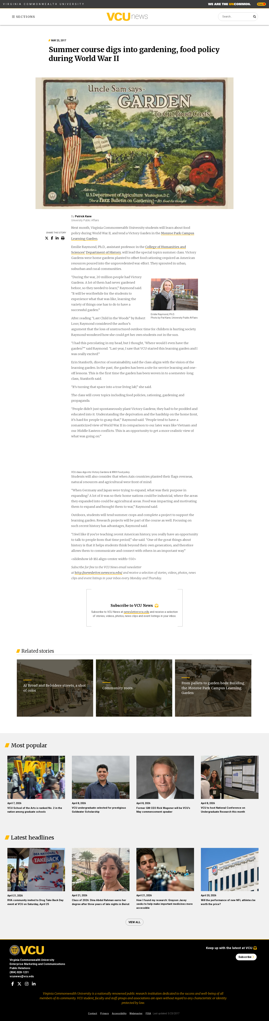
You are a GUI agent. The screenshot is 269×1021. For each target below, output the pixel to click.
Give (261, 4)
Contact (92, 1013)
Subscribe (246, 957)
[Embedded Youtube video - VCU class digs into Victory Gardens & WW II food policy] (97, 454)
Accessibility (119, 1013)
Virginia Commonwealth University (44, 4)
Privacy (104, 1013)
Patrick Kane (83, 216)
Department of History (103, 252)
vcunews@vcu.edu (22, 976)
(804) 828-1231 (19, 972)
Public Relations (20, 968)
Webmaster (136, 1013)
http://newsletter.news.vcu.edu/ (98, 573)
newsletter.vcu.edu (136, 611)
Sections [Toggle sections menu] (23, 17)
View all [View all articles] (134, 922)
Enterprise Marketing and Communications (37, 964)
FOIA (148, 1013)
